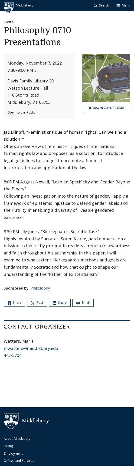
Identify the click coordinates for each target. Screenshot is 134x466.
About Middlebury (17, 438)
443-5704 (12, 355)
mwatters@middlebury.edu (31, 348)
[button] (101, 5)
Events (9, 22)
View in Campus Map (106, 107)
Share (14, 302)
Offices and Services (19, 460)
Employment (13, 453)
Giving (8, 446)
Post (37, 302)
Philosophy (40, 288)
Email (83, 302)
